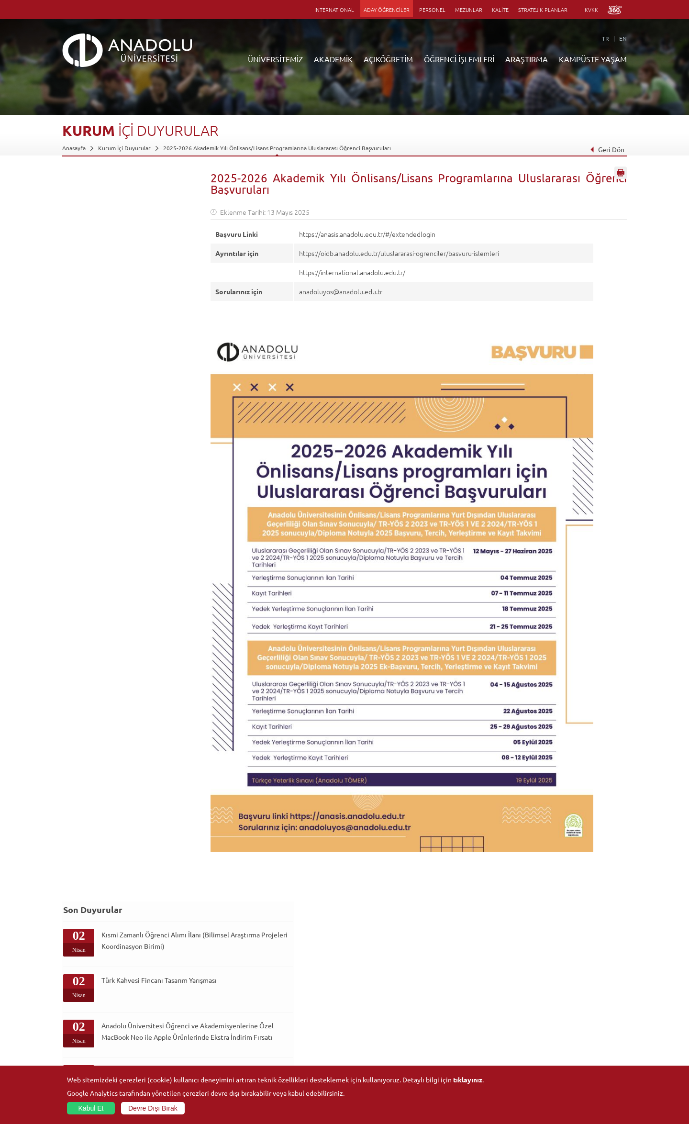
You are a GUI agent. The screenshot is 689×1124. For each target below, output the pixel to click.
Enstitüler (169, 987)
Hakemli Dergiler (459, 1020)
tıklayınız (467, 1079)
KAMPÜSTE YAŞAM (593, 59)
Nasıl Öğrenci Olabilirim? (281, 1031)
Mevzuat (73, 1053)
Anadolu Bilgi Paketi (370, 998)
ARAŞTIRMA (526, 59)
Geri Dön (607, 149)
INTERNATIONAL (334, 9)
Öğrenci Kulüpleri (554, 1031)
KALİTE (500, 9)
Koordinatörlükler (460, 998)
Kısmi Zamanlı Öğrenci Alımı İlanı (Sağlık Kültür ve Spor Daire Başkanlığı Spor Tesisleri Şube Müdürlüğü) (143, 441)
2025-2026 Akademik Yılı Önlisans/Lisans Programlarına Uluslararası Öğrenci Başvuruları (277, 148)
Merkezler (450, 987)
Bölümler (74, 1009)
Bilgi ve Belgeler (83, 1042)
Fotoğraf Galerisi (552, 1053)
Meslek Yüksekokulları (184, 998)
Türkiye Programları (275, 998)
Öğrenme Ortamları (275, 1053)
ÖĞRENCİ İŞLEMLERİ (459, 59)
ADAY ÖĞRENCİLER (387, 9)
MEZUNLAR (468, 9)
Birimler (447, 976)
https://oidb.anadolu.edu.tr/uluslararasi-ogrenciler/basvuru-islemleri (399, 253)
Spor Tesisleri (548, 1009)
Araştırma (262, 1009)
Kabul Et (91, 1108)
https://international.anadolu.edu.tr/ (352, 272)
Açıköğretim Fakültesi (278, 987)
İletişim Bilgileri (82, 1064)
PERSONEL (432, 9)
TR (605, 38)
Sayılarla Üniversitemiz (91, 987)
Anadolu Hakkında (85, 976)
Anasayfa (74, 148)
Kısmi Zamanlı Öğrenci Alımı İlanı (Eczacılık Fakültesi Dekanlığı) (143, 390)
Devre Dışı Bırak (153, 1108)
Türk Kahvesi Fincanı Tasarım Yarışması (131, 262)
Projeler (447, 1009)
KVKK (591, 9)
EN (623, 38)
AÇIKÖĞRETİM (388, 59)
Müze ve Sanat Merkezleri (564, 998)
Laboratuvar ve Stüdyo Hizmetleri (481, 1053)
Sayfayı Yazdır (620, 178)
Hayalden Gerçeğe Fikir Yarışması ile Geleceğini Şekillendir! (135, 489)
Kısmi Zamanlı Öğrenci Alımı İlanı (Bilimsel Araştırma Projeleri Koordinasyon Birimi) (143, 220)
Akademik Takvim (272, 1042)
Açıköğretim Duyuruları (280, 976)
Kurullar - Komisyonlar (91, 1020)
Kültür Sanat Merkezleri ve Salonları (577, 987)
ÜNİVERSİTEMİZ (275, 59)
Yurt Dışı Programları (277, 1020)
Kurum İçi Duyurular (124, 148)
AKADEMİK (333, 59)
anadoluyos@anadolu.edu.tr (340, 291)
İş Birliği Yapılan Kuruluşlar (96, 1031)
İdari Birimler (79, 998)
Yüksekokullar (174, 1009)
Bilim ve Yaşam (456, 1064)
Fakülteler (169, 976)
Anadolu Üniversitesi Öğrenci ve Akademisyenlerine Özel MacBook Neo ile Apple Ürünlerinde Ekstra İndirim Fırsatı (140, 331)
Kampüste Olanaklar (557, 1042)
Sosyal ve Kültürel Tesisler (564, 976)
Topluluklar (545, 1020)
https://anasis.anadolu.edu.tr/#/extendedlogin (367, 234)
